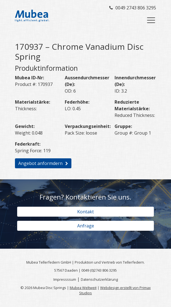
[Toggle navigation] (151, 20)
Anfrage (85, 226)
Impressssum (64, 279)
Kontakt (85, 212)
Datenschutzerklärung (99, 279)
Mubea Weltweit (83, 287)
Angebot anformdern (40, 163)
